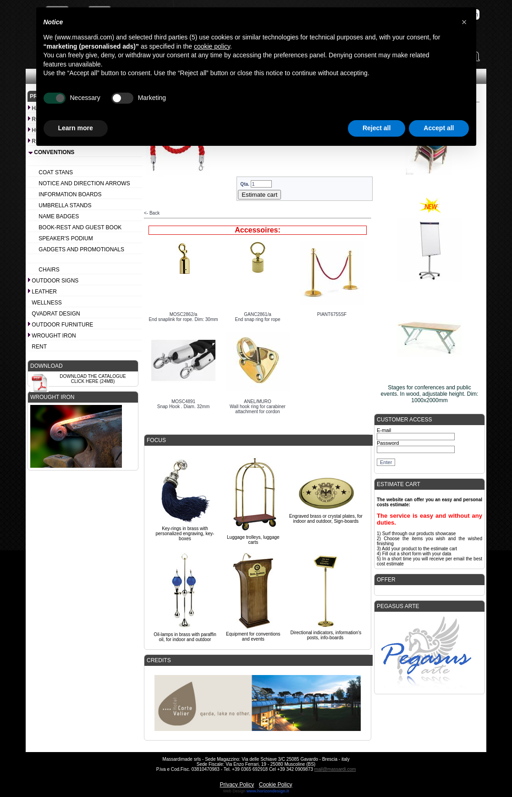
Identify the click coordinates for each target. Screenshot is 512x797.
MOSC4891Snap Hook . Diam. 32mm (183, 404)
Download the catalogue (93, 376)
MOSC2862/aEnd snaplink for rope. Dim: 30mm (183, 317)
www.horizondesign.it (268, 791)
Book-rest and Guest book (80, 227)
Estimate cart (259, 194)
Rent (39, 346)
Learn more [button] (75, 128)
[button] (464, 22)
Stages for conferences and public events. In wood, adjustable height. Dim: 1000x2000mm (430, 394)
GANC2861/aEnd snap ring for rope (258, 317)
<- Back (152, 213)
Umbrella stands (65, 205)
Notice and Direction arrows (84, 183)
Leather (44, 291)
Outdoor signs (55, 280)
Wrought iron (54, 335)
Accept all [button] (439, 128)
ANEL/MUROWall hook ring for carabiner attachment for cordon (258, 406)
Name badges (59, 216)
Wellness (46, 302)
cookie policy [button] (212, 46)
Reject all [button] (377, 128)
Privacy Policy (237, 784)
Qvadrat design (56, 313)
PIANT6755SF (332, 314)
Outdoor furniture (62, 324)
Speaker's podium (66, 238)
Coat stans (56, 172)
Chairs (49, 269)
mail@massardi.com (335, 769)
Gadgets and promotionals (81, 249)
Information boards (70, 194)
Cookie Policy (275, 784)
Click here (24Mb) (93, 381)
